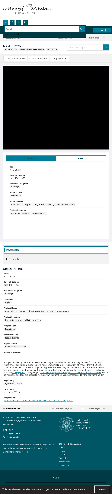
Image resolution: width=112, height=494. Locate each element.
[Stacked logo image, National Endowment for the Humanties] (75, 424)
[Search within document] (106, 47)
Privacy (62, 451)
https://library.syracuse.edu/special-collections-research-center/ (70, 372)
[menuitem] (56, 477)
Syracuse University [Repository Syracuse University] (13, 383)
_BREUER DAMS (10, 49)
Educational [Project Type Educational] (16, 195)
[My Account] (18, 22)
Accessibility (64, 458)
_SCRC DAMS (52, 49)
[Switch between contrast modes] (25, 22)
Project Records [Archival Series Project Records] (12, 338)
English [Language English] (8, 302)
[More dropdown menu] (102, 30)
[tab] (31, 158)
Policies (62, 447)
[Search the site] (45, 29)
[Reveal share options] (12, 22)
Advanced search (12, 34)
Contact (56, 478)
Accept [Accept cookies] (102, 489)
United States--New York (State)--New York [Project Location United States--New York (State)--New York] (29, 213)
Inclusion (63, 454)
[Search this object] (85, 47)
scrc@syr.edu (18, 372)
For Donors (64, 465)
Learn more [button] (79, 489)
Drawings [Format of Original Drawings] (15, 187)
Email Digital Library (11, 433)
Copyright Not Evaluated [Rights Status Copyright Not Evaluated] (15, 347)
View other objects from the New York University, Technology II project (38, 400)
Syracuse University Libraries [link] (20, 417)
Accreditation (64, 461)
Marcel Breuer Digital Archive (32, 49)
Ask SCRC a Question (11, 437)
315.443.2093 (8, 424)
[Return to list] (17, 37)
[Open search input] (5, 22)
